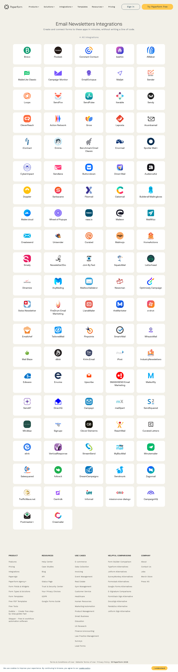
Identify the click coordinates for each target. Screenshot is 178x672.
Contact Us (146, 567)
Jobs (143, 572)
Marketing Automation (85, 606)
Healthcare (80, 596)
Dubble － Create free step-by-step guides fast (21, 612)
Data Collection (82, 567)
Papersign (13, 577)
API (43, 577)
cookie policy (84, 668)
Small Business (82, 616)
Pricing (111, 7)
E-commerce (81, 562)
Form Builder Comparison (119, 562)
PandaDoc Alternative (117, 606)
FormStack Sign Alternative (120, 596)
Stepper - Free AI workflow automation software (21, 620)
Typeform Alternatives (118, 567)
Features (13, 562)
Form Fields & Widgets (19, 586)
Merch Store (146, 577)
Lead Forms (80, 646)
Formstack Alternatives (118, 581)
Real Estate (80, 581)
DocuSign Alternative (117, 601)
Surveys (78, 641)
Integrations (14, 572)
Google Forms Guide (51, 601)
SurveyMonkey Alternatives (120, 577)
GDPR (44, 596)
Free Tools (13, 606)
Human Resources (83, 601)
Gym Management (83, 586)
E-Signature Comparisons (119, 591)
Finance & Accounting (84, 631)
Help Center (47, 562)
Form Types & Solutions (19, 591)
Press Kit (145, 581)
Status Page (47, 581)
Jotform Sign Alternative (119, 611)
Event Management (83, 577)
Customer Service (83, 591)
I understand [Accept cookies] (159, 668)
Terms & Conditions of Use (62, 662)
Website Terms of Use (86, 662)
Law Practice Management (87, 636)
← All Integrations (89, 37)
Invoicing (79, 572)
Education (79, 621)
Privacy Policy (103, 662)
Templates (83, 7)
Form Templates (16, 596)
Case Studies (48, 567)
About (144, 562)
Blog (44, 572)
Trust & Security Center (52, 586)
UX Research (80, 626)
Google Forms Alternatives (120, 586)
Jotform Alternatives (117, 572)
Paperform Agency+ (17, 581)
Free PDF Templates (18, 601)
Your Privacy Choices (51, 591)
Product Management (84, 611)
